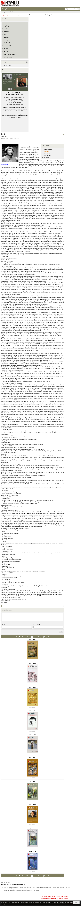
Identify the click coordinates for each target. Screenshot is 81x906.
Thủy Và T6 (46, 153)
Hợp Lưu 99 (32, 828)
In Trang (2, 606)
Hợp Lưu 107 (32, 639)
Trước (57, 134)
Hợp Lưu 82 (45, 145)
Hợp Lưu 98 (32, 851)
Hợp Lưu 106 (32, 663)
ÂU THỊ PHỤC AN (6, 65)
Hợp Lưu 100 (32, 804)
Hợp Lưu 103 (32, 734)
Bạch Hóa (46, 151)
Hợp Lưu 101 (32, 781)
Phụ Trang (46, 157)
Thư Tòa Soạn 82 (48, 149)
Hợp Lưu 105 (32, 687)
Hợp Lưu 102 (32, 757)
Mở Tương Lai (47, 155)
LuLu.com (23, 107)
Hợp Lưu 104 (32, 711)
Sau (61, 134)
